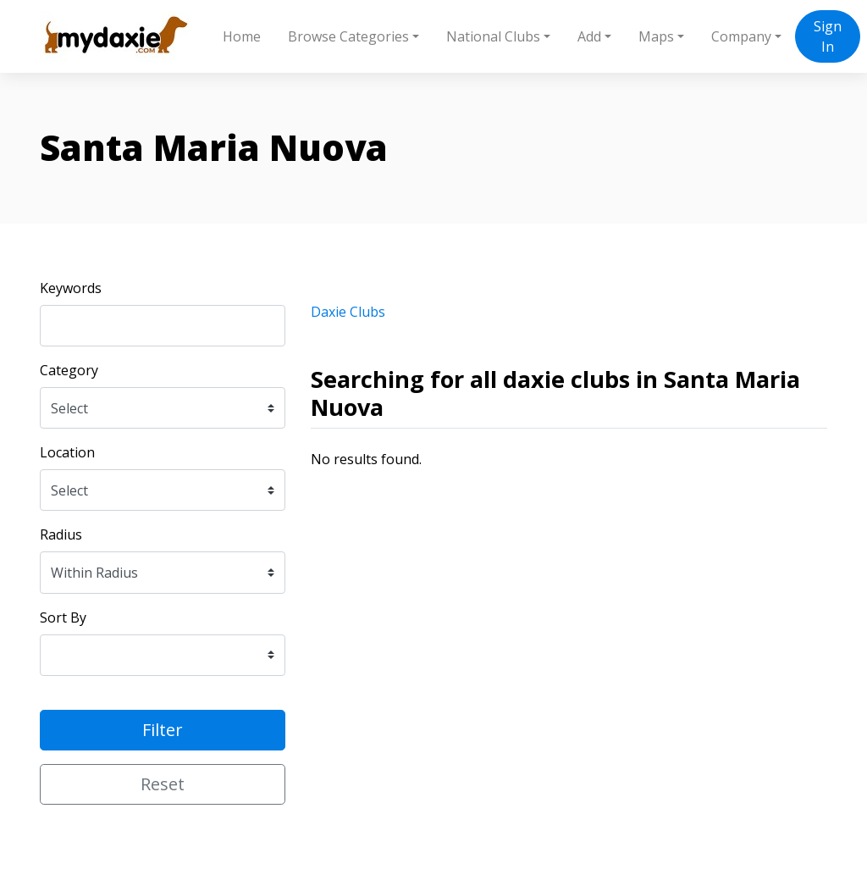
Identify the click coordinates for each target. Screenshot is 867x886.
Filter (162, 729)
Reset (163, 783)
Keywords (71, 288)
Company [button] (741, 36)
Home (242, 36)
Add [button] (589, 36)
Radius (61, 534)
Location (67, 452)
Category (69, 370)
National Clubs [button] (493, 36)
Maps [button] (656, 36)
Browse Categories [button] (348, 36)
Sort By (63, 617)
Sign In (828, 36)
